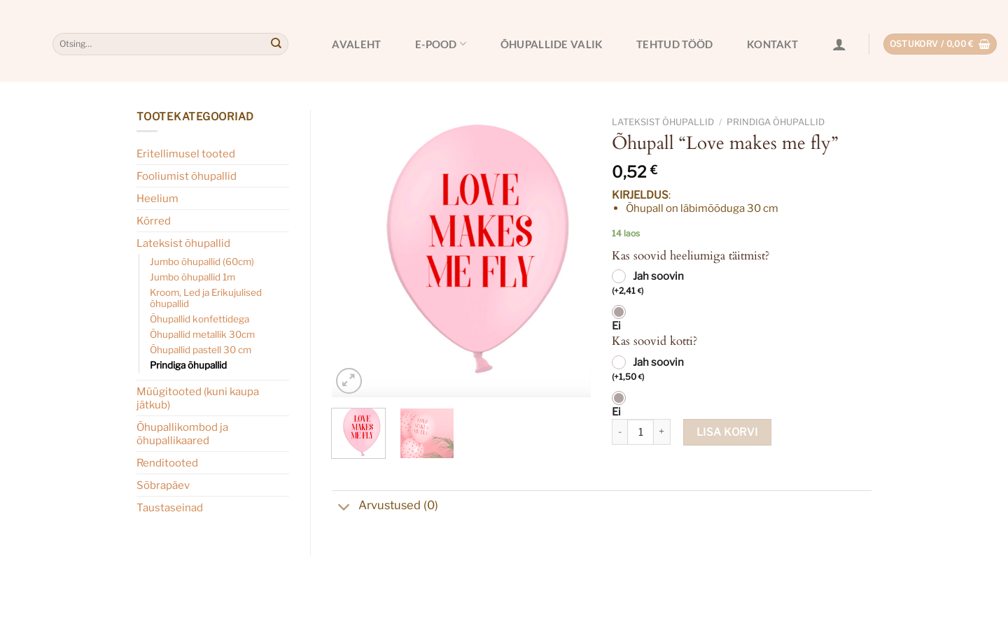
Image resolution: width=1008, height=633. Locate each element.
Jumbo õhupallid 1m (192, 277)
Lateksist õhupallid (183, 243)
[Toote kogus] (640, 432)
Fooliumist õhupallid (186, 176)
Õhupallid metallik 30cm (202, 334)
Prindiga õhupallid (188, 365)
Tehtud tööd (674, 44)
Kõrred (153, 220)
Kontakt (772, 44)
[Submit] (276, 44)
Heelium (157, 198)
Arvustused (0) (385, 507)
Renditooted (167, 462)
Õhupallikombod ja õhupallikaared (182, 433)
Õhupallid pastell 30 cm (200, 349)
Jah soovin (648, 284)
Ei (616, 326)
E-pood (440, 43)
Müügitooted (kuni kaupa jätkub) (197, 398)
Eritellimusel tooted (185, 153)
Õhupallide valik (551, 44)
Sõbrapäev (163, 485)
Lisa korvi (727, 432)
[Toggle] (345, 508)
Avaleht (356, 44)
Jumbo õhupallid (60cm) (202, 261)
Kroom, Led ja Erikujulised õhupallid (206, 298)
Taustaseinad (169, 507)
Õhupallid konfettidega (199, 319)
